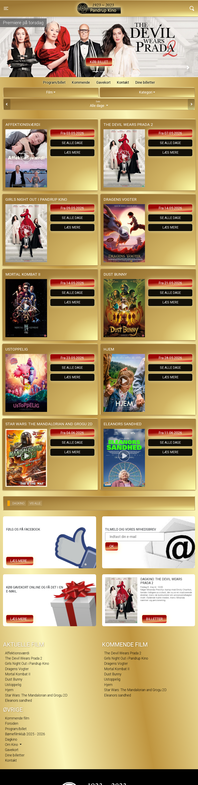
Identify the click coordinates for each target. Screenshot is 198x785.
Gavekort (103, 82)
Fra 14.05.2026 (170, 208)
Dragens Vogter (17, 669)
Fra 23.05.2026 (72, 358)
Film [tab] (49, 92)
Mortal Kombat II (17, 674)
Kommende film (17, 718)
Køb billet (99, 62)
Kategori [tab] (145, 92)
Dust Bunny (13, 679)
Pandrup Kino (52, 5)
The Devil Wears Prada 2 (23, 658)
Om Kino (12, 745)
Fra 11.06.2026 (170, 433)
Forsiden (11, 723)
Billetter (154, 619)
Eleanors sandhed (18, 701)
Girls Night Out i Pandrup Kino (27, 664)
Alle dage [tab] (99, 104)
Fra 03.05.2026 (72, 133)
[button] (10, 67)
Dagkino (11, 739)
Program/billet (54, 82)
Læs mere (72, 152)
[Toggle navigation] (6, 8)
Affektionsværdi (17, 653)
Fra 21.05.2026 (170, 283)
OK (111, 546)
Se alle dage (72, 143)
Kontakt (123, 82)
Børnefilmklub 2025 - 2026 (25, 734)
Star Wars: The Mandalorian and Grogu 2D (36, 695)
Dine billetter (145, 82)
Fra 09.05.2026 (72, 208)
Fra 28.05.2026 (170, 358)
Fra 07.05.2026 (170, 133)
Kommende (81, 82)
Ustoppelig (13, 685)
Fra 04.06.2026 (72, 433)
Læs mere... (19, 561)
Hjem (9, 690)
